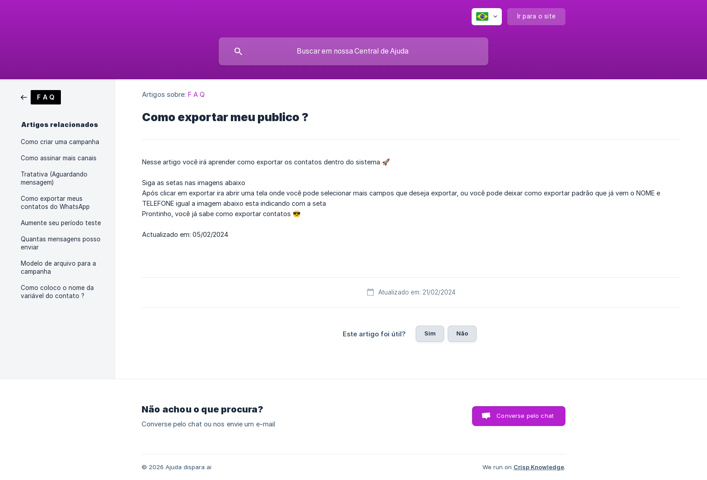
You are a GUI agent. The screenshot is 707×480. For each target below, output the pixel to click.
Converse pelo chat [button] (525, 415)
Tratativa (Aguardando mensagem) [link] (54, 178)
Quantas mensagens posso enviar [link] (61, 243)
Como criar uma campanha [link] (60, 141)
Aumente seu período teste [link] (61, 222)
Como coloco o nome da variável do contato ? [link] (57, 291)
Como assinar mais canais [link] (58, 158)
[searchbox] (353, 51)
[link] (41, 96)
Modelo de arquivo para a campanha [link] (58, 267)
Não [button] (462, 333)
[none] (487, 16)
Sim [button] (430, 333)
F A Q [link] (196, 94)
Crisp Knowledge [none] (539, 467)
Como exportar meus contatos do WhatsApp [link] (55, 202)
